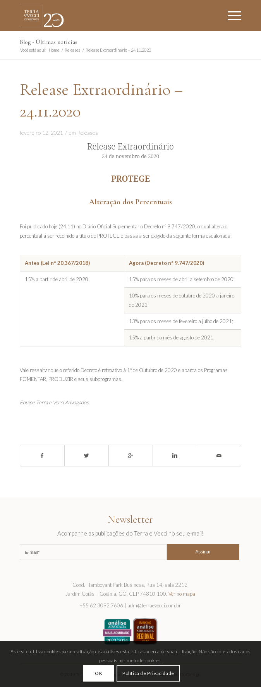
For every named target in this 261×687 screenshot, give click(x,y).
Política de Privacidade (148, 673)
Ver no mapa (181, 594)
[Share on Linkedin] (175, 455)
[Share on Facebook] (42, 455)
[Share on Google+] (131, 455)
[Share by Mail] (219, 455)
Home (54, 49)
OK (98, 673)
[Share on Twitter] (86, 455)
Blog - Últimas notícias (48, 42)
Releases (72, 49)
